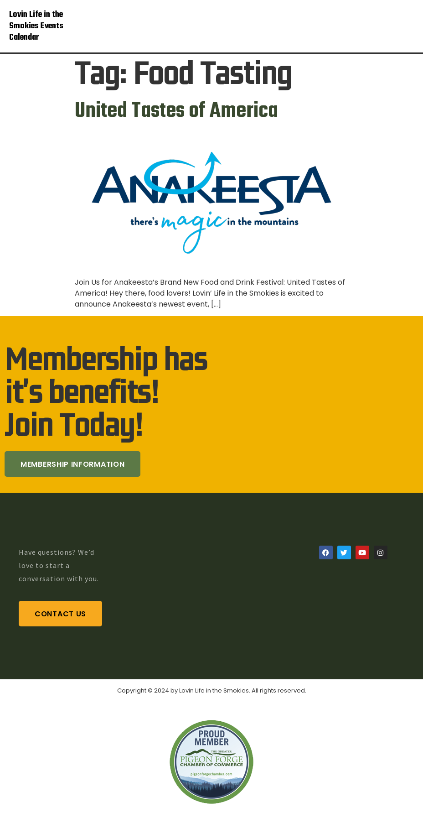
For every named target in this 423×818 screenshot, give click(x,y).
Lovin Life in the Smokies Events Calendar (36, 26)
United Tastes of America (176, 111)
